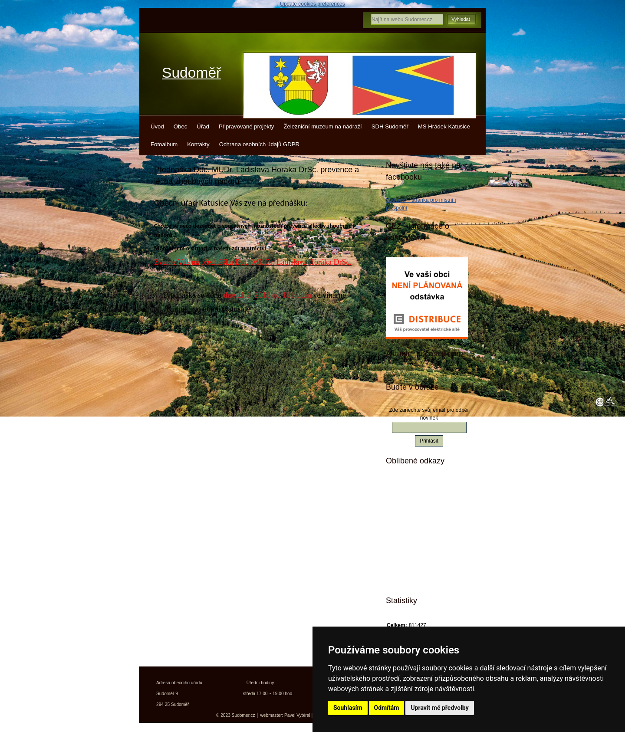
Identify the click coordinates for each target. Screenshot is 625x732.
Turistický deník (420, 533)
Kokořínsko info (421, 548)
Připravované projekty (246, 126)
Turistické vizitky (422, 518)
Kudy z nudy (416, 502)
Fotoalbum (164, 144)
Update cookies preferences (312, 4)
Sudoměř (191, 73)
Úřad (203, 126)
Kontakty (198, 144)
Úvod (157, 126)
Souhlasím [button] (347, 707)
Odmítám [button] (386, 707)
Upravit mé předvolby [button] (439, 707)
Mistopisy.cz (416, 487)
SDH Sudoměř (390, 126)
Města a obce (417, 578)
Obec (181, 126)
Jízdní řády (414, 563)
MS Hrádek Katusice (444, 126)
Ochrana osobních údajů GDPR (259, 144)
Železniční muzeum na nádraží (322, 126)
